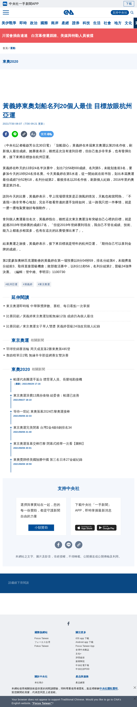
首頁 (5, 48)
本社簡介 (39, 682)
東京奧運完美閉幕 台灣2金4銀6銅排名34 (42, 427)
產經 (65, 23)
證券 (75, 23)
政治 (33, 23)
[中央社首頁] (68, 12)
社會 (107, 23)
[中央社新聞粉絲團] (68, 624)
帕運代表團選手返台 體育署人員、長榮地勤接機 (47, 379)
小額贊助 (41, 527)
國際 (44, 23)
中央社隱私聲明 (109, 688)
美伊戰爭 (9, 23)
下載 (129, 3)
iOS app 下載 (82, 638)
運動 (12, 48)
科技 (86, 23)
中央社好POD (83, 669)
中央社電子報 (82, 665)
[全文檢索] (132, 13)
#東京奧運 (44, 284)
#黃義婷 (27, 284)
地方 (117, 23)
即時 (23, 23)
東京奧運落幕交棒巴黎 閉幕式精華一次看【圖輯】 (49, 443)
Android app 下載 (84, 642)
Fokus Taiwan (42, 646)
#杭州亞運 (11, 284)
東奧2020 (20, 369)
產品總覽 (80, 682)
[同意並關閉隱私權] (135, 688)
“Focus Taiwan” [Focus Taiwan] (42, 703)
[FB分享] (6, 134)
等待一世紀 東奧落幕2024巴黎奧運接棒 (41, 411)
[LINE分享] (15, 134)
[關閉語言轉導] (135, 699)
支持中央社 (120, 12)
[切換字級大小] (33, 134)
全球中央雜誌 (82, 650)
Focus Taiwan (42, 638)
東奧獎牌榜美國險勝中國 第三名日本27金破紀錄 (47, 459)
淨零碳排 (80, 657)
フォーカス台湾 (42, 642)
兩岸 (54, 23)
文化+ (79, 653)
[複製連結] (24, 134)
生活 (96, 23)
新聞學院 (80, 661)
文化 (128, 23)
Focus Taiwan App (85, 646)
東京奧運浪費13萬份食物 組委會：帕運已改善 (46, 395)
